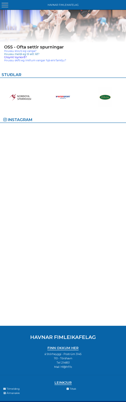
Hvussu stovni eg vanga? (20, 51)
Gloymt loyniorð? (15, 57)
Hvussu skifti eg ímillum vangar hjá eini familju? (35, 60)
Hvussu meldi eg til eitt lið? (21, 54)
